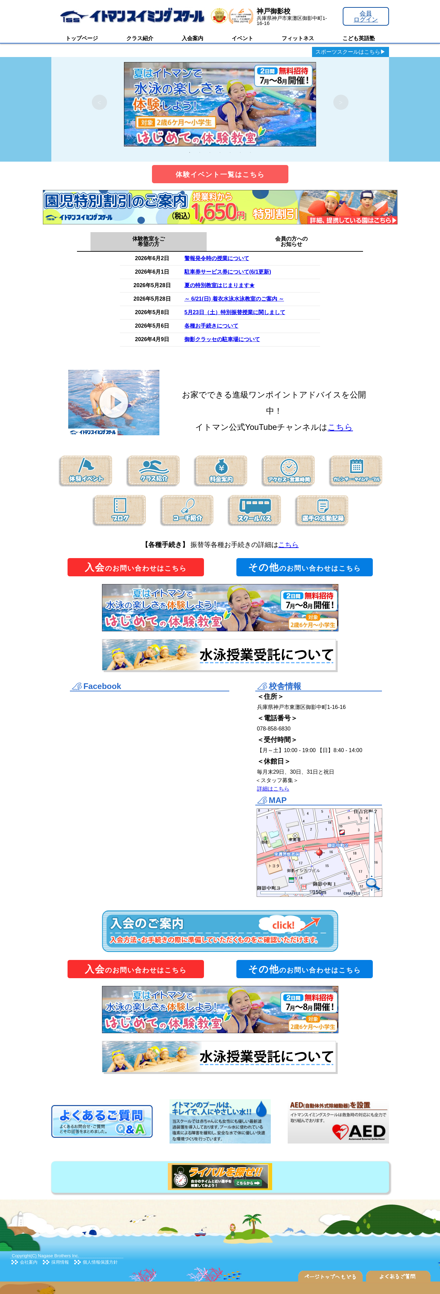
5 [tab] (230, 152)
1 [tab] (189, 152)
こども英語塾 (358, 38)
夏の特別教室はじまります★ (219, 285)
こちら (340, 427)
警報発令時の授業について (216, 258)
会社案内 (28, 1262)
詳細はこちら (273, 789)
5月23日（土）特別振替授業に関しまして (234, 312)
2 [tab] (200, 152)
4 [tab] (220, 152)
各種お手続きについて (211, 326)
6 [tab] (240, 152)
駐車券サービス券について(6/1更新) (227, 272)
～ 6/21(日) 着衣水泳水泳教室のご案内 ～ (234, 299)
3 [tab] (210, 152)
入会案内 (192, 38)
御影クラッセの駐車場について (222, 339)
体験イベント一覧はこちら (220, 174)
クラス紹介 (139, 38)
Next (340, 102)
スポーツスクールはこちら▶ (350, 52)
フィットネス (298, 38)
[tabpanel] (220, 102)
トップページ (82, 38)
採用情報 (60, 1262)
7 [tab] (250, 152)
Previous (99, 102)
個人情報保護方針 (100, 1262)
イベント (242, 38)
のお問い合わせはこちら (136, 567)
